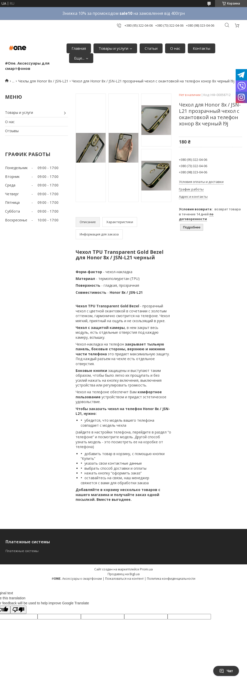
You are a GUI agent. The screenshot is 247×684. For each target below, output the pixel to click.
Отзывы (12, 130)
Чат (226, 671)
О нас (175, 48)
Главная (79, 48)
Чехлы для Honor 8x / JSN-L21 (43, 81)
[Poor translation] (18, 610)
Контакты (201, 48)
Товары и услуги (113, 48)
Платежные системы (22, 551)
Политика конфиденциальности (171, 578)
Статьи (151, 48)
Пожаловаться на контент (124, 578)
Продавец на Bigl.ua (124, 574)
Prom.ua (146, 569)
